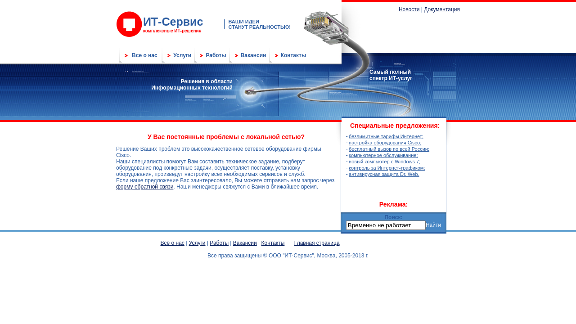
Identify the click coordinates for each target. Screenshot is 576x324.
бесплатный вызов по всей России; (389, 149)
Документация (442, 9)
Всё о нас (172, 243)
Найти (433, 225)
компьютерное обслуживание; (383, 155)
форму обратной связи (144, 187)
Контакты (293, 55)
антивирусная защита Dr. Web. (384, 174)
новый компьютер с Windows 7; (384, 161)
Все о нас (145, 55)
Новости (409, 9)
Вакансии (253, 55)
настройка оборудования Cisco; (385, 142)
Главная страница (317, 243)
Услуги (182, 55)
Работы (216, 55)
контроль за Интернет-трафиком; (387, 168)
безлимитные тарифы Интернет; (386, 136)
